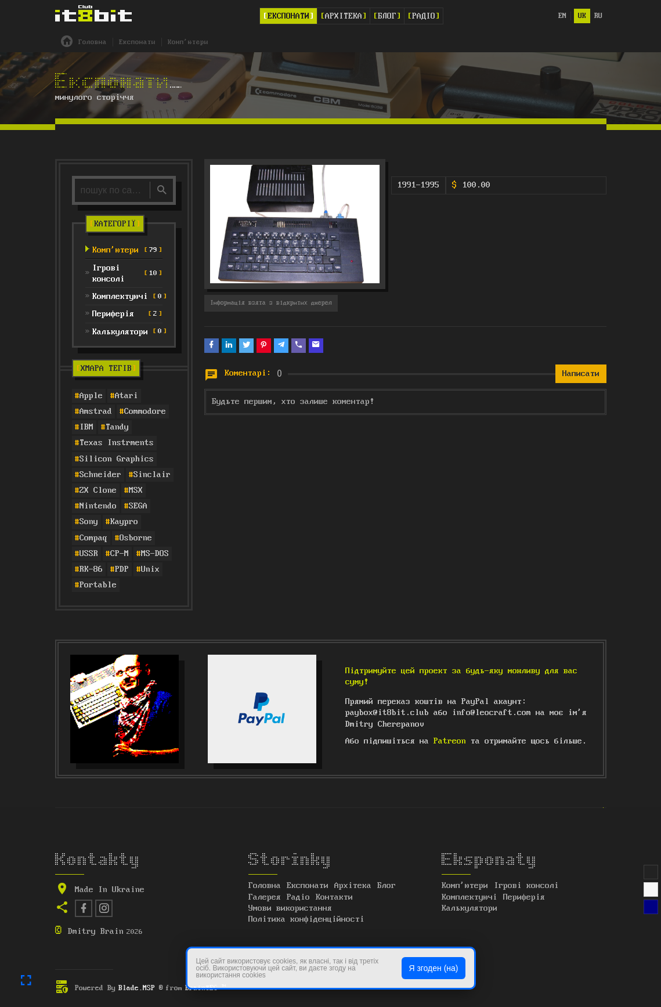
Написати (580, 373)
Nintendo (98, 506)
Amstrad (96, 411)
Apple (91, 395)
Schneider (100, 474)
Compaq (93, 538)
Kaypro (124, 521)
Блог (387, 16)
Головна (264, 885)
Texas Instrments (117, 442)
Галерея (264, 897)
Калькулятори (469, 908)
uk (582, 16)
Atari (126, 395)
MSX (136, 490)
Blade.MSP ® (140, 988)
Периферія (524, 897)
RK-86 (91, 569)
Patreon (450, 741)
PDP (122, 569)
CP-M (119, 553)
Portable (98, 585)
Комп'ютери (465, 885)
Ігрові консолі (526, 885)
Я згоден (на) (433, 968)
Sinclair (152, 474)
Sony (89, 521)
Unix (150, 569)
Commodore (145, 411)
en (562, 16)
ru (598, 16)
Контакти (334, 897)
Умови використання (290, 908)
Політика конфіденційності (306, 919)
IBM (86, 427)
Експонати (288, 16)
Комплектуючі (469, 897)
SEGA (138, 506)
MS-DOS (155, 553)
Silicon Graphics (117, 459)
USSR (89, 553)
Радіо (423, 16)
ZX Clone (98, 490)
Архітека (343, 16)
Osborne (136, 538)
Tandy (117, 427)
